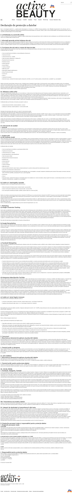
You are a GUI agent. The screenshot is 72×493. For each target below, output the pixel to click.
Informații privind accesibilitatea (38, 486)
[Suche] (66, 2)
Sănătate (30, 15)
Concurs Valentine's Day (55, 15)
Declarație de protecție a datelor (22, 486)
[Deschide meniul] (1, 15)
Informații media (13, 486)
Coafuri (25, 15)
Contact (2, 486)
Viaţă (35, 15)
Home (13, 15)
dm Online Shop (7, 486)
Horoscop (45, 15)
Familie (40, 15)
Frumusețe (19, 15)
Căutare (30, 486)
